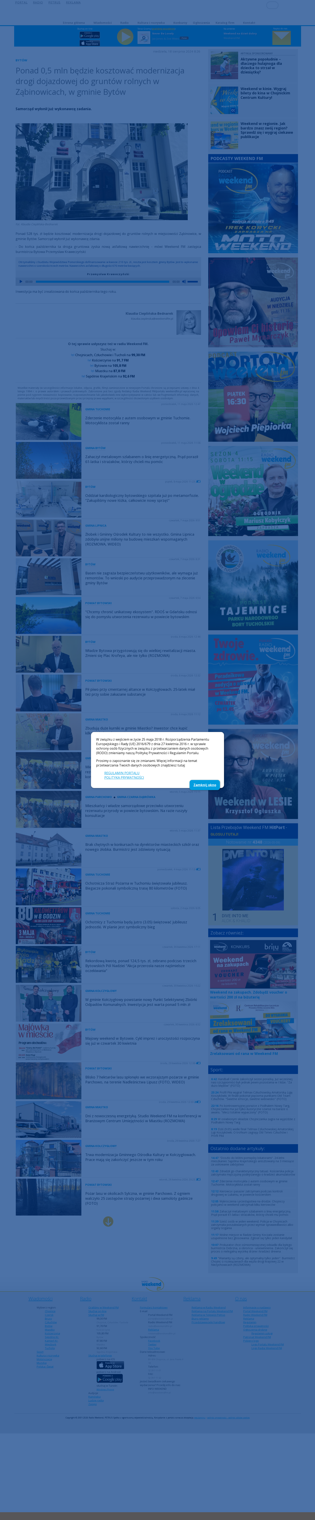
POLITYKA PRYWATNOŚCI (124, 777)
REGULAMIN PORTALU (122, 773)
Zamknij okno (204, 785)
